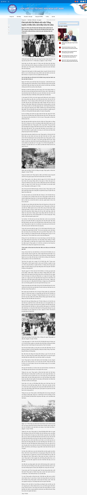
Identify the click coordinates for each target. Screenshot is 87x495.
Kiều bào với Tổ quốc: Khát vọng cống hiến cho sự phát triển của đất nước (71, 466)
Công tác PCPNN (39, 16)
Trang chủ (12, 16)
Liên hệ (53, 16)
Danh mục (3, 1)
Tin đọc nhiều (62, 26)
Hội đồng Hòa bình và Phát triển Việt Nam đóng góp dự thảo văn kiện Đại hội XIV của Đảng (14, 480)
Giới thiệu (19, 16)
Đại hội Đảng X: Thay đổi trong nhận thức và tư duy (28, 465)
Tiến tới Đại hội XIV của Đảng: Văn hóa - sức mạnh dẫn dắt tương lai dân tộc (14, 466)
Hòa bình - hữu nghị (28, 16)
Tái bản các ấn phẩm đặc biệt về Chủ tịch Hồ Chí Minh (58, 465)
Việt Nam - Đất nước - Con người (23, 20)
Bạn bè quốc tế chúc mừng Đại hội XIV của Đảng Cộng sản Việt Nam (43, 466)
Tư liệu (48, 17)
